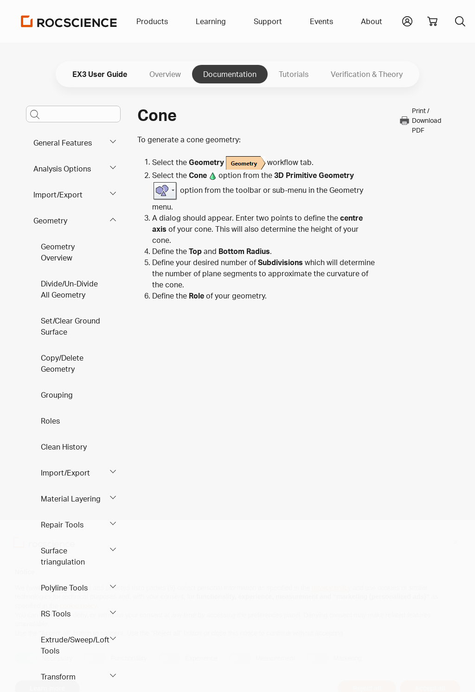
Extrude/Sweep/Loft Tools (75, 645)
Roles (50, 420)
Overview (165, 74)
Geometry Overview (58, 252)
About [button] (371, 21)
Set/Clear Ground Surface (70, 326)
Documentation (230, 74)
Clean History (64, 446)
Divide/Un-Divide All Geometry (69, 289)
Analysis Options (62, 168)
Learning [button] (211, 21)
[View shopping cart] (432, 21)
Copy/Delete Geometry (62, 363)
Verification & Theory (367, 74)
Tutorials (293, 74)
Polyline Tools (64, 587)
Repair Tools (62, 524)
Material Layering (71, 498)
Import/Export (58, 194)
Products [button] (152, 21)
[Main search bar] (73, 114)
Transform (58, 676)
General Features (62, 142)
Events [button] (321, 21)
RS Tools (56, 613)
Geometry (50, 220)
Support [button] (268, 21)
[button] (407, 20)
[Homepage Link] (69, 21)
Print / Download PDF (420, 120)
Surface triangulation (63, 556)
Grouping (57, 395)
